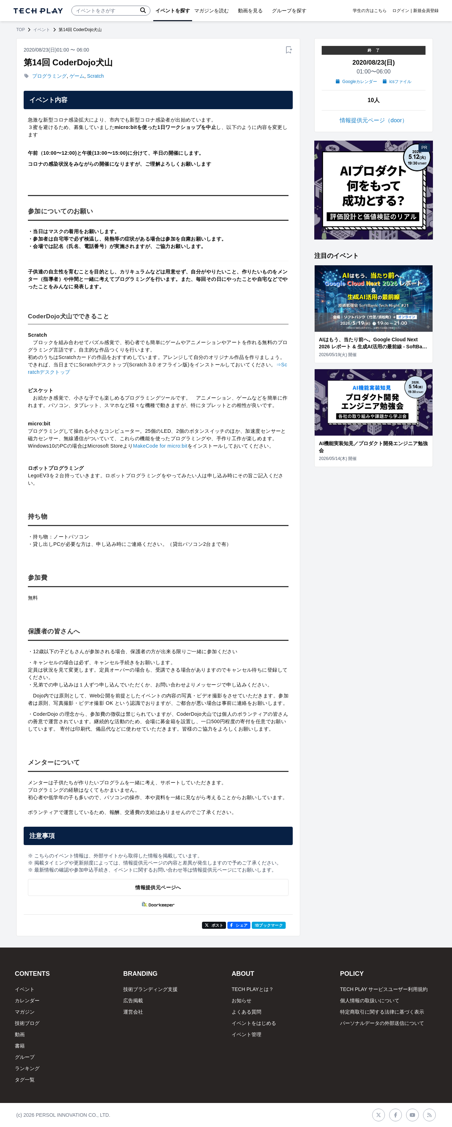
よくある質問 (246, 1012)
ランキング (27, 1068)
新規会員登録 (426, 10)
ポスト (214, 925)
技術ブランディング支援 (150, 989)
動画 (20, 1034)
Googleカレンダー (356, 81)
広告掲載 (133, 1000)
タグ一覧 (25, 1079)
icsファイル (397, 81)
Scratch (95, 76)
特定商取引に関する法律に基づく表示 (382, 1012)
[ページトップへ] (38, 10)
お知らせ (241, 1000)
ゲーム (77, 76)
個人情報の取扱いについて (369, 1000)
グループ (25, 1057)
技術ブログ (27, 1023)
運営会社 (133, 1012)
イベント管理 (246, 1034)
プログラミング (49, 76)
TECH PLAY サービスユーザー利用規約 (384, 989)
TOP (20, 29)
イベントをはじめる (254, 1023)
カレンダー (27, 1000)
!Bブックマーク (269, 925)
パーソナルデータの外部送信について (382, 1023)
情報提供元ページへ (158, 887)
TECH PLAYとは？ (253, 989)
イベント (41, 29)
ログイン (400, 10)
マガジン (25, 1012)
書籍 (20, 1046)
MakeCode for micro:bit (160, 446)
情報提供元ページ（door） (374, 120)
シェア (239, 925)
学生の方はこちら (370, 10)
